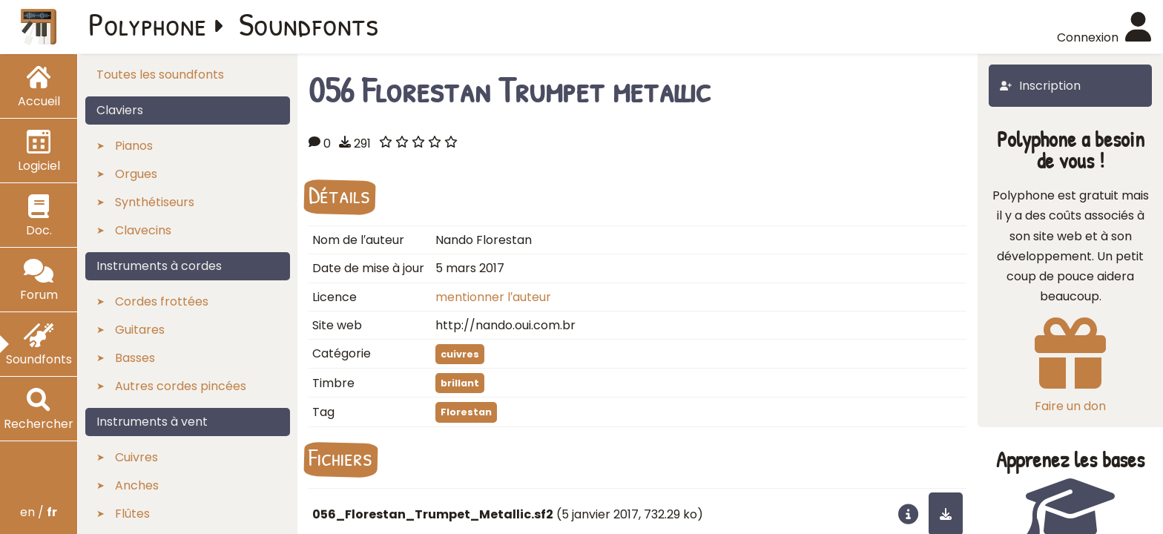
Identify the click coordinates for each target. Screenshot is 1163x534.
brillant (460, 383)
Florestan (466, 412)
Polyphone (147, 23)
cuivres (460, 354)
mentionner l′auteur (493, 297)
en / (38, 512)
